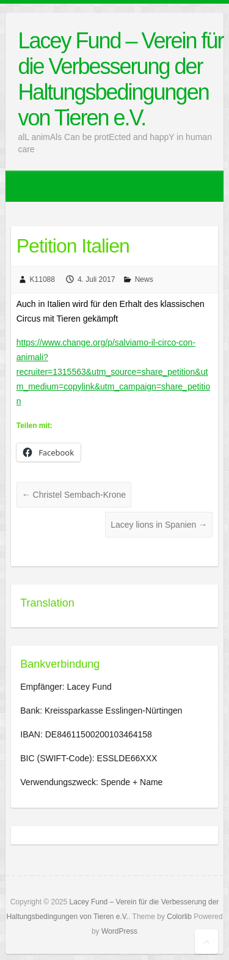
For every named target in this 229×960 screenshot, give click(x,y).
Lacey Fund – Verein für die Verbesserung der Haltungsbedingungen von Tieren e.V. (120, 79)
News (144, 279)
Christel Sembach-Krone (74, 495)
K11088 (42, 279)
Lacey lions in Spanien (159, 525)
